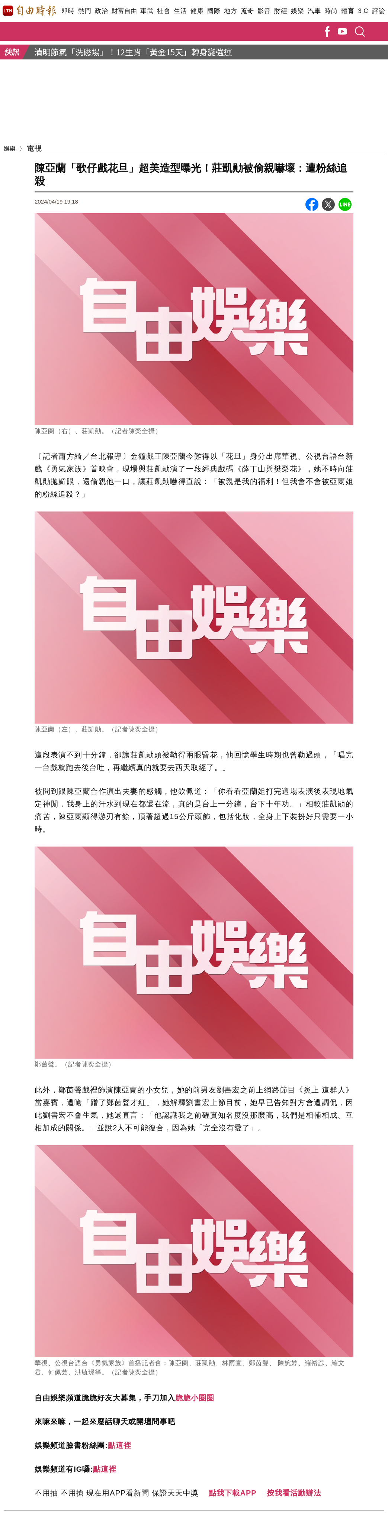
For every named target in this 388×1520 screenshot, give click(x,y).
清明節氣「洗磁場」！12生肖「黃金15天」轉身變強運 (133, 52)
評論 (378, 10)
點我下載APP (232, 1493)
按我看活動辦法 (294, 1493)
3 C (363, 10)
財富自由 (124, 10)
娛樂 (297, 10)
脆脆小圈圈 (194, 1398)
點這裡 (119, 1445)
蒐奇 (247, 10)
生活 (180, 10)
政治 (101, 10)
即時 (67, 10)
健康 (196, 10)
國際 (213, 10)
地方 (230, 10)
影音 (263, 10)
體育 (347, 10)
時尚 (330, 10)
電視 (34, 147)
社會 (163, 10)
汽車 (314, 10)
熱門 (84, 10)
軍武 (146, 10)
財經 (280, 10)
